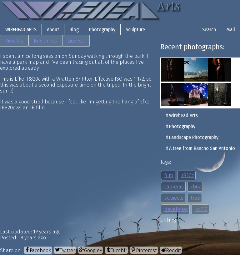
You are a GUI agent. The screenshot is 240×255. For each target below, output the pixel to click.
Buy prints (45, 41)
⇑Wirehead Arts (181, 115)
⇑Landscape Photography (191, 137)
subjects (173, 198)
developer (176, 209)
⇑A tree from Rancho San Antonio (200, 148)
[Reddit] (171, 250)
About (53, 29)
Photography (102, 29)
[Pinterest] (144, 250)
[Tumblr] (116, 250)
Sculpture (135, 29)
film (168, 175)
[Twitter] (65, 250)
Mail (230, 29)
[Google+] (90, 250)
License (76, 41)
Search (209, 29)
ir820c (187, 175)
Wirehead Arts (21, 29)
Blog (74, 29)
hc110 (201, 209)
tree (195, 198)
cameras (174, 187)
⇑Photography (180, 126)
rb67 (196, 187)
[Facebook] (38, 250)
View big (14, 41)
